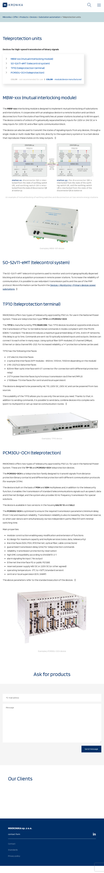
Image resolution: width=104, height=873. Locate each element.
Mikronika (7, 17)
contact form (14, 834)
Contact (11, 843)
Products (24, 17)
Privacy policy (14, 856)
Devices (33, 17)
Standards (13, 850)
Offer (15, 17)
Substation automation (49, 17)
